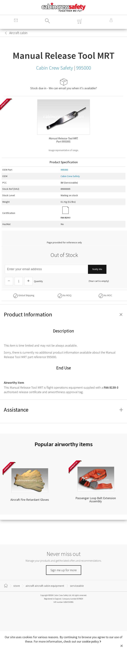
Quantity (38, 281)
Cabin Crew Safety (70, 176)
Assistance (63, 409)
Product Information (63, 314)
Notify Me (97, 269)
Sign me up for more (64, 570)
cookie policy (90, 641)
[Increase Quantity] (28, 281)
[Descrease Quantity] (9, 281)
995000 (64, 169)
